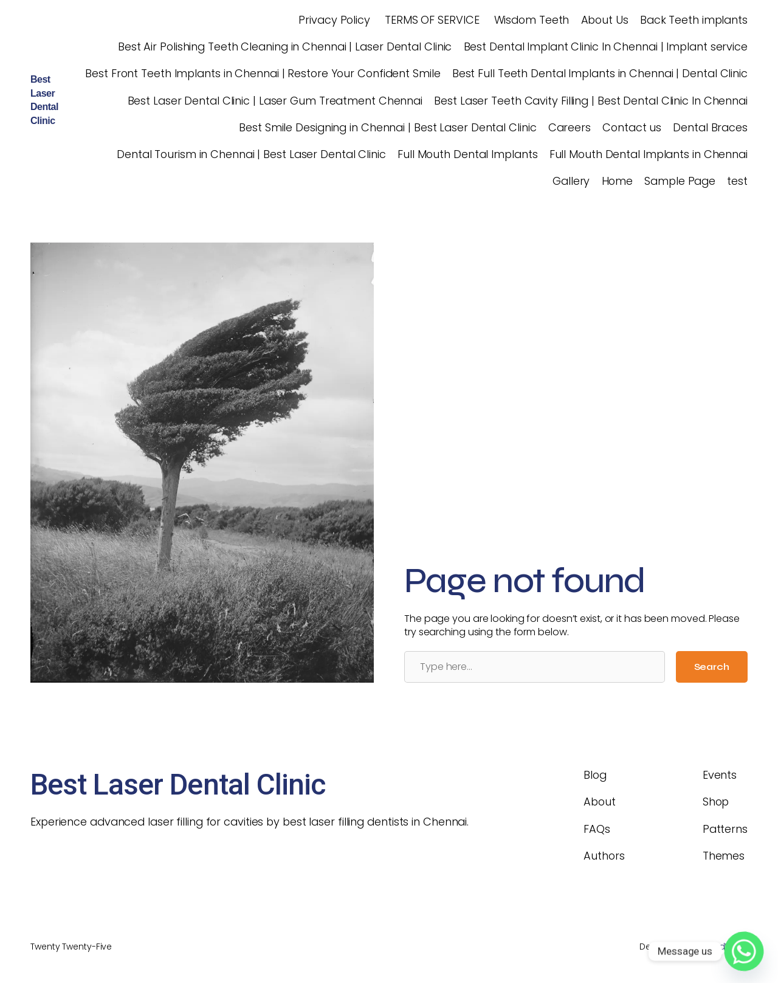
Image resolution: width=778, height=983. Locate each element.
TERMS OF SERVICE (430, 19)
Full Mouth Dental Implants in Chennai (648, 154)
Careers (569, 127)
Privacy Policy (332, 19)
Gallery (571, 180)
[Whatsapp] (744, 951)
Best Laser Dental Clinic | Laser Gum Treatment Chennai (275, 100)
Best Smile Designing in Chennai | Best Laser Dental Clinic (387, 127)
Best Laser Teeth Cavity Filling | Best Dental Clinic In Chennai (591, 100)
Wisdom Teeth (530, 19)
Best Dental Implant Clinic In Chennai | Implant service (606, 46)
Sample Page (679, 180)
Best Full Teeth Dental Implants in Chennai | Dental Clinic (600, 73)
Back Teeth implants (694, 19)
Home (617, 180)
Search (711, 666)
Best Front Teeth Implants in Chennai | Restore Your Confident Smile (262, 73)
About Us (604, 19)
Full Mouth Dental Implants (467, 154)
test (737, 180)
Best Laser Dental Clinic (177, 784)
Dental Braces (710, 127)
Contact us (631, 127)
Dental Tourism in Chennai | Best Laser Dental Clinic (251, 154)
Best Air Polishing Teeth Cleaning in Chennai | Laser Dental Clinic (285, 46)
